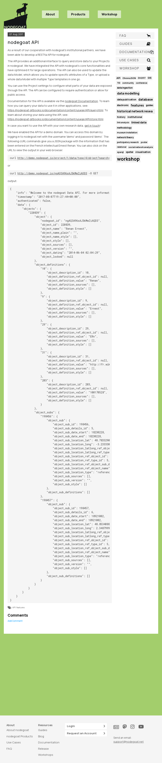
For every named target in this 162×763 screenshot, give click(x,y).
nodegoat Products (19, 736)
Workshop (109, 14)
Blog (41, 736)
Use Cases (13, 742)
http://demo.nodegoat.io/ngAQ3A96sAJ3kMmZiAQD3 (52, 173)
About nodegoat (17, 730)
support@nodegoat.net (128, 741)
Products (78, 14)
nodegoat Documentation (81, 101)
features (20, 607)
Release (43, 749)
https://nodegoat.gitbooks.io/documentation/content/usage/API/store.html (55, 119)
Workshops (45, 755)
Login (86, 726)
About (50, 14)
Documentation (48, 742)
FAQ (9, 749)
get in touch (92, 125)
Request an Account (86, 733)
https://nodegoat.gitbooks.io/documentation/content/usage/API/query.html (55, 110)
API (14, 607)
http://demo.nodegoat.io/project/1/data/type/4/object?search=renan (68, 158)
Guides (42, 730)
